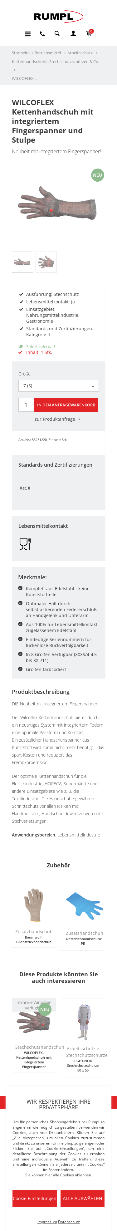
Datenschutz (69, 1221)
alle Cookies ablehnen (72, 1175)
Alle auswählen (82, 1198)
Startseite (21, 53)
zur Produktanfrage (59, 419)
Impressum (47, 1221)
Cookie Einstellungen (34, 1198)
